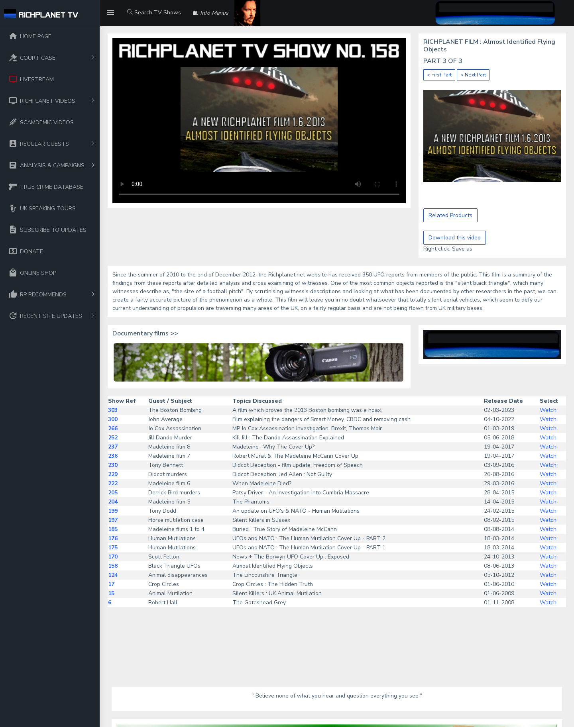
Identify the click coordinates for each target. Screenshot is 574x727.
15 (111, 593)
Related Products (450, 215)
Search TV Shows (154, 12)
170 (113, 556)
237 (113, 447)
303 (113, 410)
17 (111, 584)
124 (113, 575)
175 (113, 547)
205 (113, 492)
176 (113, 538)
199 (113, 511)
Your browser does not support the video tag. (259, 120)
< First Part (439, 75)
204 (113, 502)
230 (113, 465)
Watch (548, 410)
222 (113, 483)
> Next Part (473, 75)
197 (113, 520)
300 (113, 419)
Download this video (455, 237)
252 (113, 437)
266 (113, 428)
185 (113, 529)
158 (113, 566)
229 (113, 474)
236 (113, 456)
